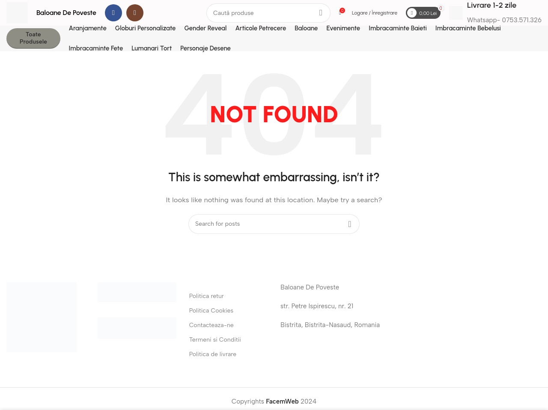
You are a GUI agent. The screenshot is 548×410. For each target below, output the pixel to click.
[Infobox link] (495, 12)
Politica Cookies (211, 310)
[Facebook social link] (113, 12)
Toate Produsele (33, 38)
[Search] (268, 13)
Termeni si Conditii (215, 339)
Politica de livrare (213, 354)
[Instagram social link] (134, 12)
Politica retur (206, 296)
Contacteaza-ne (211, 325)
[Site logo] (17, 12)
